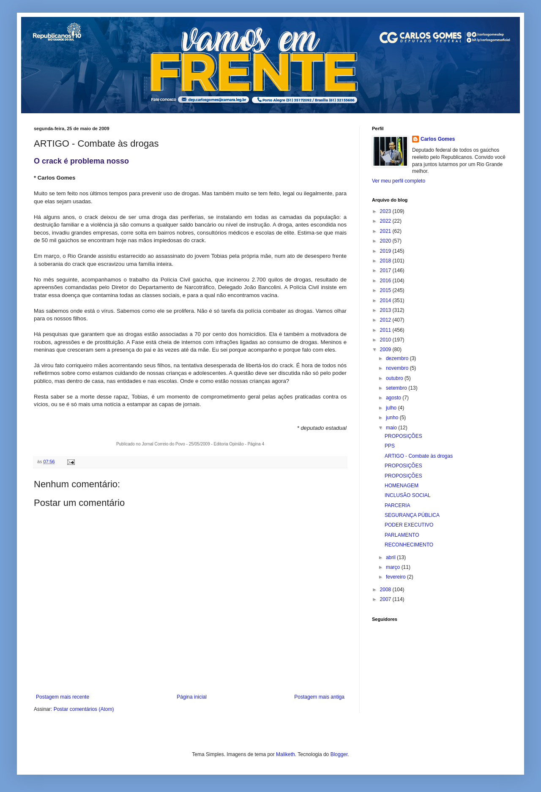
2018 (386, 261)
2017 (386, 270)
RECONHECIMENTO (409, 545)
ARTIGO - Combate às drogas (419, 456)
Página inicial (192, 697)
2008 (386, 590)
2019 (386, 251)
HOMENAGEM (401, 486)
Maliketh (285, 754)
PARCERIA (397, 505)
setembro (397, 388)
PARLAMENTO (402, 535)
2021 (386, 231)
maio (392, 428)
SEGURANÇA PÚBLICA (412, 515)
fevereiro (396, 577)
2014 (386, 300)
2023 (386, 211)
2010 (386, 340)
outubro (395, 378)
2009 (386, 349)
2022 (386, 221)
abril (391, 557)
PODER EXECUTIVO (409, 525)
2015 (386, 290)
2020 (386, 241)
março (394, 567)
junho (393, 418)
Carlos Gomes (438, 139)
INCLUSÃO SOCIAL (408, 495)
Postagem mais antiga (319, 697)
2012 (386, 320)
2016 (386, 281)
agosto (394, 398)
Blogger (339, 754)
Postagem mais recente (62, 697)
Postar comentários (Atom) (84, 709)
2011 (386, 330)
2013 (386, 310)
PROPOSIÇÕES (403, 436)
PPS (390, 446)
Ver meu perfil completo (398, 181)
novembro (398, 368)
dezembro (398, 358)
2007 (386, 599)
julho (392, 408)
